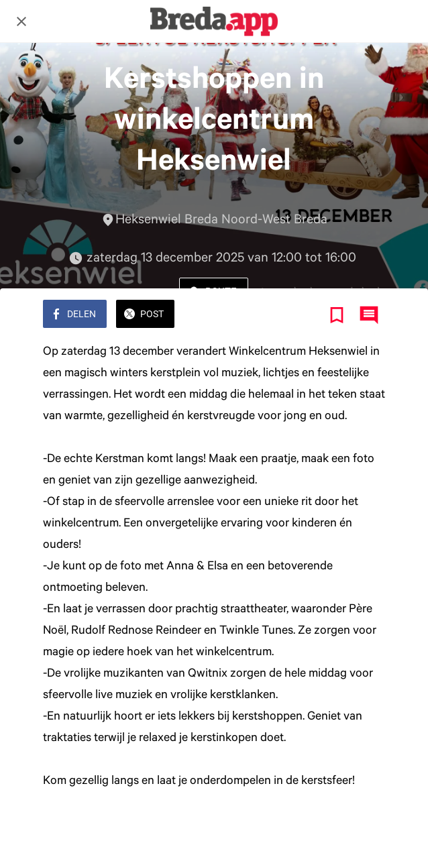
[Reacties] (369, 315)
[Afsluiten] (21, 21)
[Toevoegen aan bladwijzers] (337, 315)
